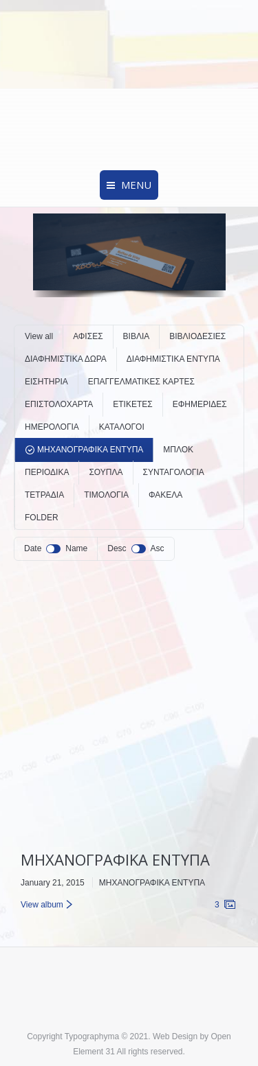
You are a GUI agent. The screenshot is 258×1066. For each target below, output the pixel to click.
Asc (157, 548)
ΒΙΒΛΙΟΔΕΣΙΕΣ (197, 336)
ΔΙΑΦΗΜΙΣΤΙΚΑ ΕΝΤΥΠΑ (173, 359)
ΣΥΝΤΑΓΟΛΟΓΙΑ (173, 472)
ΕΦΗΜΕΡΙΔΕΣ (200, 404)
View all (39, 336)
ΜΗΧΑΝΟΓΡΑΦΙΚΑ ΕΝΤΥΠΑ (90, 449)
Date (32, 548)
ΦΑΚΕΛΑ (165, 495)
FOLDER (41, 517)
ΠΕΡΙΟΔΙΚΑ (47, 472)
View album (42, 904)
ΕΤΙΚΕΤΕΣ (132, 404)
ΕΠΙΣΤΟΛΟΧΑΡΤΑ (59, 404)
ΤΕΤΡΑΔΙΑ (44, 495)
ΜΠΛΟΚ (178, 449)
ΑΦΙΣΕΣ (88, 336)
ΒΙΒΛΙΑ (136, 336)
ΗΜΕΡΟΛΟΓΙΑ (52, 427)
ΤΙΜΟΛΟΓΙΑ (106, 495)
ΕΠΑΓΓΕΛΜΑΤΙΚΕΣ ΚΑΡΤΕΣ (141, 381)
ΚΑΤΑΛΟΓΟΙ (121, 427)
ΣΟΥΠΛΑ (105, 472)
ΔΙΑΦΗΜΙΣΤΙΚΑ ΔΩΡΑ (66, 359)
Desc (116, 548)
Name (76, 548)
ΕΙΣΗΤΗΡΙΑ (46, 381)
